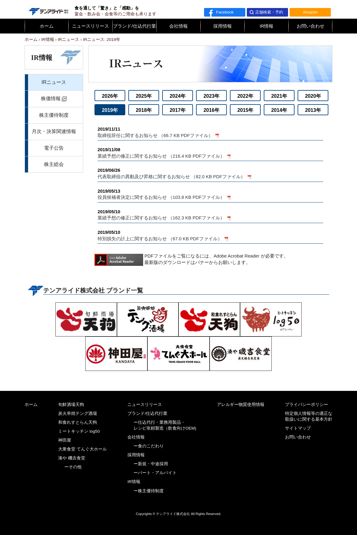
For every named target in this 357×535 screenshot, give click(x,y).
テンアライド (48, 9)
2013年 (313, 110)
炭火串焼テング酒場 (77, 413)
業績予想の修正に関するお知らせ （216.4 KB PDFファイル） (210, 153)
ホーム (47, 26)
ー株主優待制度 (149, 491)
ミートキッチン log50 (79, 431)
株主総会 (54, 164)
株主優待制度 (54, 115)
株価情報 (51, 98)
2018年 (144, 110)
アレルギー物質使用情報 (240, 404)
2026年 (110, 96)
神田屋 (64, 440)
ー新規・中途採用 (151, 464)
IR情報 (267, 26)
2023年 (211, 96)
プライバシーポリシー (306, 404)
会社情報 (178, 26)
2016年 (211, 110)
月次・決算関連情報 (54, 131)
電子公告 (54, 148)
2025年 (144, 96)
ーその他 (73, 467)
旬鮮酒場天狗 (71, 404)
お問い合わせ (310, 26)
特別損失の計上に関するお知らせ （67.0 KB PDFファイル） (210, 235)
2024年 (178, 96)
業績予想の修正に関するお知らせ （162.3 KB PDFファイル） (210, 215)
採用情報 (222, 26)
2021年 (279, 96)
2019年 (110, 110)
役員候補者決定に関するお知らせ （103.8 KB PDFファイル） (210, 194)
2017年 (178, 110)
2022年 (245, 96)
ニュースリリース (90, 26)
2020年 (313, 96)
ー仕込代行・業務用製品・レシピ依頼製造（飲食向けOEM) (165, 425)
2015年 (245, 110)
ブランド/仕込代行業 (134, 26)
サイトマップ (298, 428)
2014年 (279, 110)
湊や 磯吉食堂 (71, 458)
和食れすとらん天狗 (77, 422)
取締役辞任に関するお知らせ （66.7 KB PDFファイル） (210, 132)
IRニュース (54, 82)
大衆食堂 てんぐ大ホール (82, 449)
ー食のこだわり (149, 446)
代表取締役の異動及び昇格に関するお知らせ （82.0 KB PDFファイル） (210, 173)
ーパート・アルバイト (155, 472)
